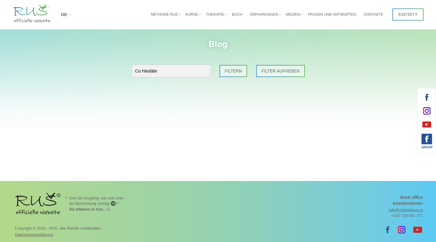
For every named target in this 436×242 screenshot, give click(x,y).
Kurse (192, 14)
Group (426, 147)
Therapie (215, 14)
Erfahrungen (264, 14)
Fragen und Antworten (332, 14)
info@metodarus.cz (406, 210)
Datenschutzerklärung (34, 234)
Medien (293, 14)
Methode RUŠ (164, 14)
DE (64, 14)
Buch (237, 14)
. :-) (89, 209)
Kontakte (373, 14)
